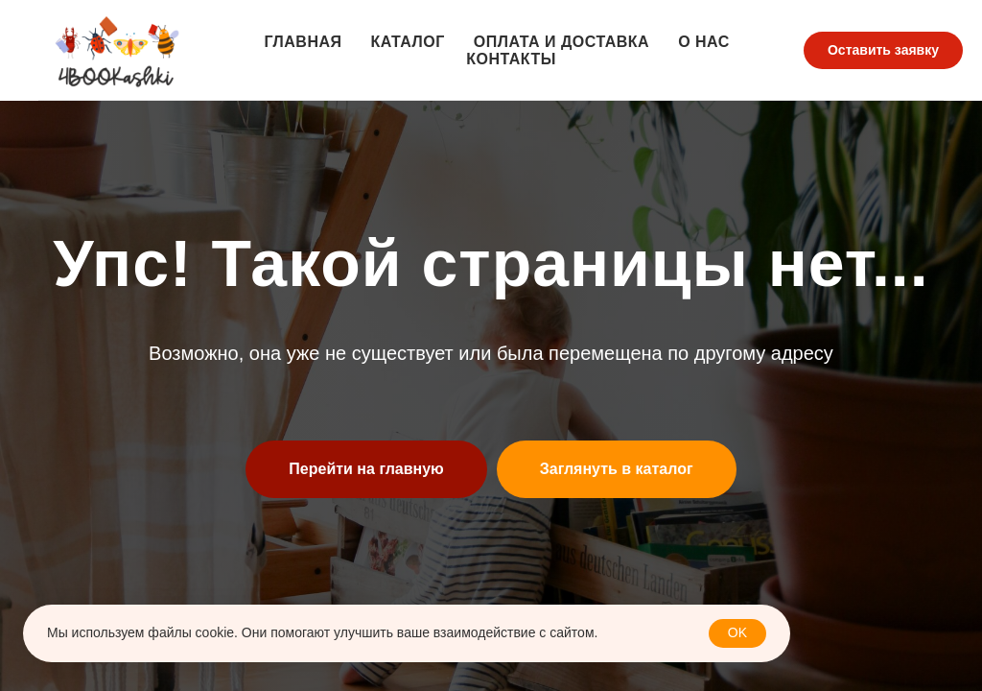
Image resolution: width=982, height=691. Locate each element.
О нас (704, 42)
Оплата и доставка (561, 42)
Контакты (511, 59)
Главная (302, 42)
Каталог (408, 42)
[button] (883, 51)
